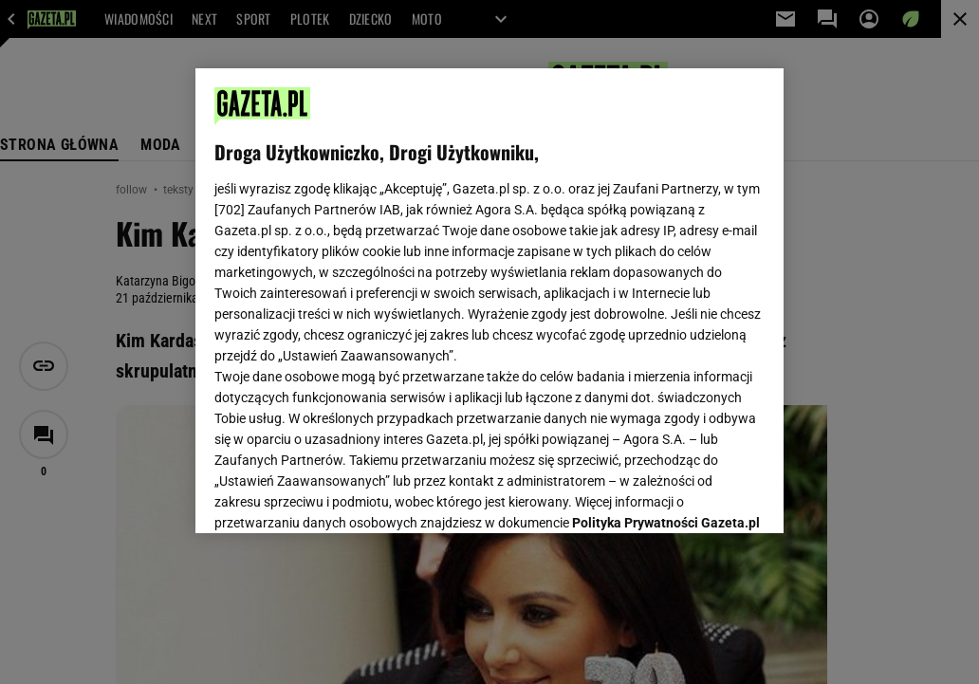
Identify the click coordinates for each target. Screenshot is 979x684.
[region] (489, 300)
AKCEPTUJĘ (699, 496)
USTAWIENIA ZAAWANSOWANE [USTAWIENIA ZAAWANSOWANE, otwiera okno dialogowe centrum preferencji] (339, 495)
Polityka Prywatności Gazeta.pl (666, 281)
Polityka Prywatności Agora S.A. (316, 302)
